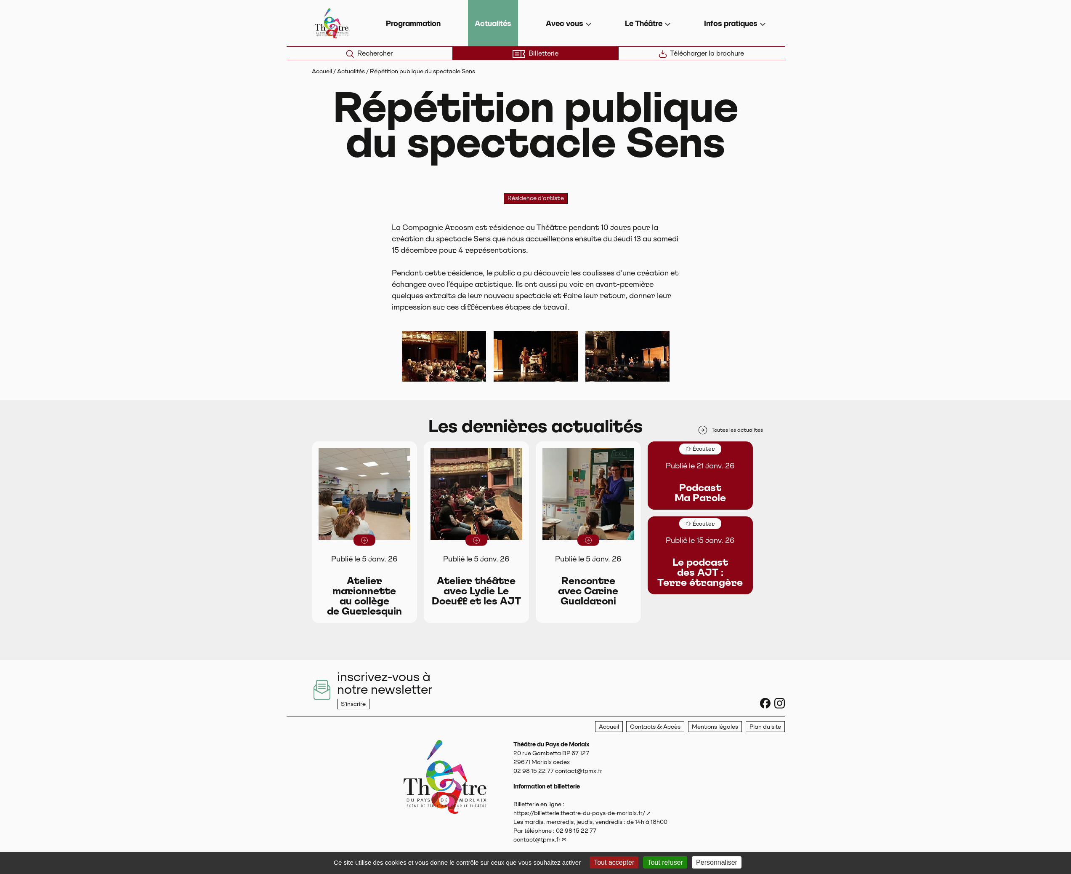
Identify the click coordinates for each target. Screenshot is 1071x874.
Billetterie (535, 53)
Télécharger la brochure (701, 53)
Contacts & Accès (655, 726)
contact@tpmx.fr (537, 839)
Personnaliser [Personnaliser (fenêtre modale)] (716, 862)
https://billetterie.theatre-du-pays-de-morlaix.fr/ (579, 813)
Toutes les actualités (730, 430)
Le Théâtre (643, 23)
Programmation (413, 23)
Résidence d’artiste (536, 198)
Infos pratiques (730, 23)
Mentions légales (715, 726)
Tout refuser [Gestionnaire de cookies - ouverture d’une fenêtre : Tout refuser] (665, 862)
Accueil (322, 71)
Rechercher (369, 53)
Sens (482, 238)
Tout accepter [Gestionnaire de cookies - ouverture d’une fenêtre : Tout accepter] (614, 862)
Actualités (493, 23)
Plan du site (765, 726)
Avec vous (564, 23)
